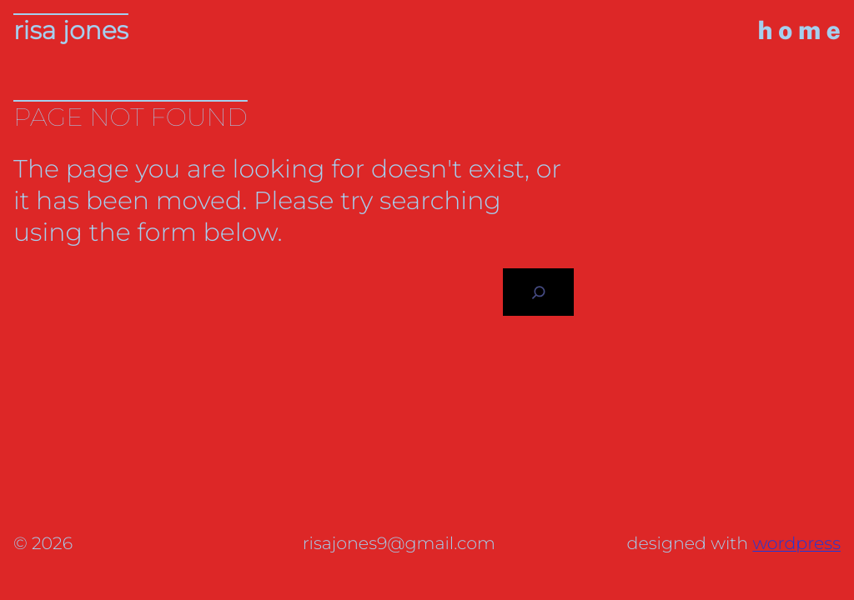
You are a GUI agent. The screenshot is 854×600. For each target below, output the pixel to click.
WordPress (796, 543)
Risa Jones (70, 30)
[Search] (538, 292)
